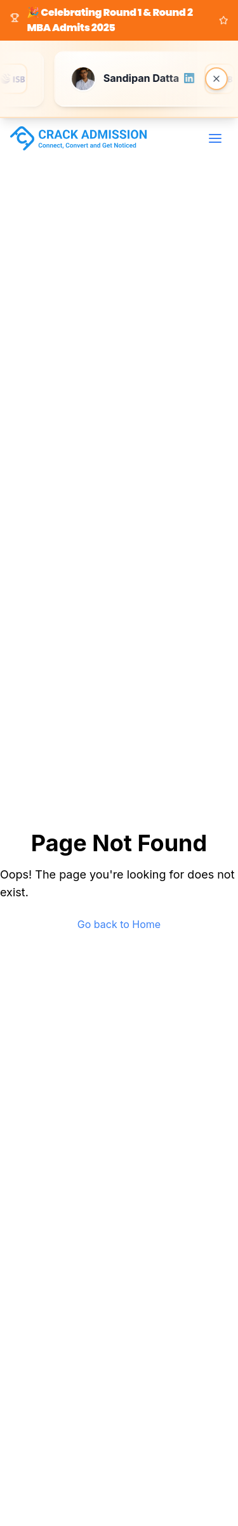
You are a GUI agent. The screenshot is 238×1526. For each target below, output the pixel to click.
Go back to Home (119, 924)
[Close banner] (216, 78)
